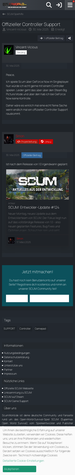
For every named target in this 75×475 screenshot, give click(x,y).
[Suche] (49, 5)
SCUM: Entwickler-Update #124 (33, 207)
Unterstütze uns (13, 365)
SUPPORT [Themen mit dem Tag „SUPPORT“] (9, 328)
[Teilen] (69, 38)
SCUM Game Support (16, 401)
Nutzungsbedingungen (17, 353)
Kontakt (8, 361)
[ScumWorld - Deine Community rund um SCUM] (16, 5)
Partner (8, 369)
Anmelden (17, 298)
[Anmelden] (59, 5)
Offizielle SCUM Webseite (18, 388)
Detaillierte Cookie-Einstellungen (23, 461)
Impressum (10, 373)
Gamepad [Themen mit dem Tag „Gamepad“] (40, 328)
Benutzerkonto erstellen (49, 298)
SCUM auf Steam (14, 397)
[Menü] (70, 5)
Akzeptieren (11, 469)
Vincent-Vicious (16, 29)
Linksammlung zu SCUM (18, 392)
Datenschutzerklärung (16, 357)
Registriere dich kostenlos (33, 284)
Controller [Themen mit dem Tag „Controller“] (25, 328)
